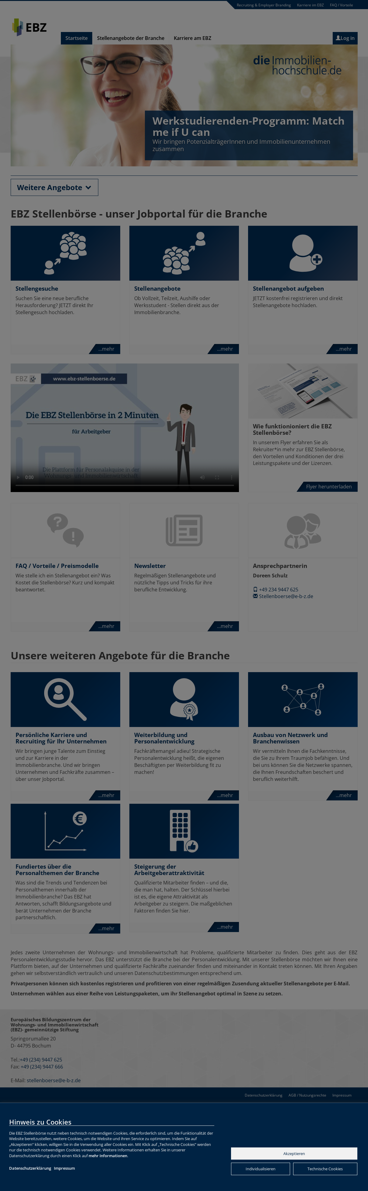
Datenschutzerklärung (30, 1168)
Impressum (64, 1168)
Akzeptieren (294, 1153)
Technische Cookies (325, 1169)
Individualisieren (260, 1169)
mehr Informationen (108, 1155)
